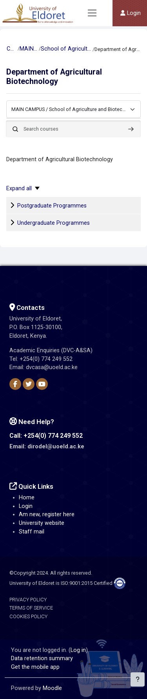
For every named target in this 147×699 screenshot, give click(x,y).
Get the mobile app (35, 667)
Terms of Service (31, 608)
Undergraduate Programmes (53, 223)
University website (41, 523)
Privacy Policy (28, 600)
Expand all (19, 188)
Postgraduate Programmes (52, 205)
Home (26, 497)
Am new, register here (46, 514)
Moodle (52, 688)
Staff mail (31, 531)
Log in (78, 650)
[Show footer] (138, 679)
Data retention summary (42, 658)
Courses (12, 49)
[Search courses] (73, 128)
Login (26, 506)
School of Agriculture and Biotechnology (66, 49)
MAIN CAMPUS (29, 49)
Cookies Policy (28, 616)
